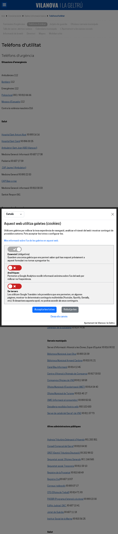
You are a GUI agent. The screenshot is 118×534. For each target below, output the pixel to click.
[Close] (112, 222)
